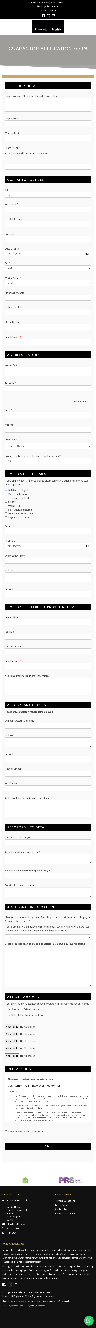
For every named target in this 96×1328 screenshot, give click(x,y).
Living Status (12, 439)
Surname (10, 234)
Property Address (31, 96)
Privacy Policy (61, 1205)
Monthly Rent (12, 133)
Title (7, 190)
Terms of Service (59, 1301)
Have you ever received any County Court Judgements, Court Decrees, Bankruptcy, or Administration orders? (48, 919)
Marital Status (13, 278)
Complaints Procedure (65, 1213)
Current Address (13, 365)
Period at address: (82, 401)
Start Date (10, 541)
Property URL (11, 118)
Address (9, 570)
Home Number (13, 322)
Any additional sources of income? (22, 852)
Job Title (9, 632)
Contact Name (12, 617)
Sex (7, 263)
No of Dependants (15, 293)
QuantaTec (40, 1306)
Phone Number (13, 646)
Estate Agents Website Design (17, 1306)
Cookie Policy (61, 1209)
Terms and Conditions (65, 1201)
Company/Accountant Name (19, 720)
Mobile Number (14, 307)
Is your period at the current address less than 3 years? (33, 456)
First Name (11, 204)
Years (8, 410)
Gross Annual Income (17, 837)
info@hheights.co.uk (48, 6)
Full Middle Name (14, 219)
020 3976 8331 (48, 10)
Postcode (10, 383)
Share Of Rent (13, 148)
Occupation (10, 526)
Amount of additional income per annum (27, 870)
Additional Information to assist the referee (27, 676)
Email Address (13, 337)
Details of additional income (19, 885)
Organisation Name (15, 556)
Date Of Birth (12, 248)
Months (9, 425)
